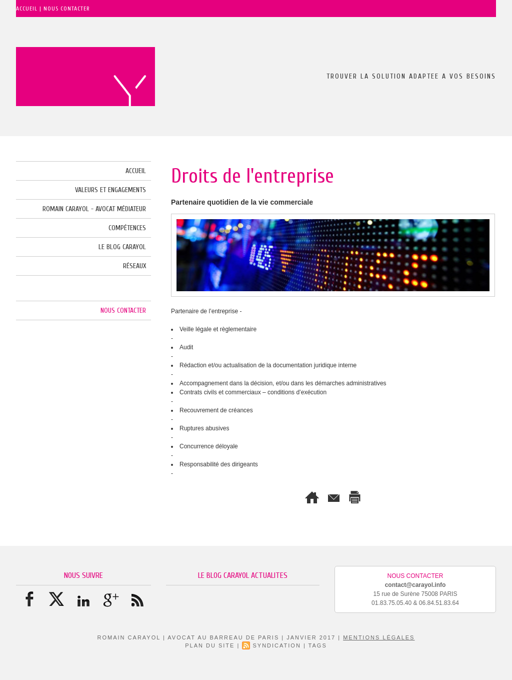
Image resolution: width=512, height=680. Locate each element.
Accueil (28, 8)
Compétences (127, 228)
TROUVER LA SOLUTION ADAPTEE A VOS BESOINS (411, 76)
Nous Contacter (123, 310)
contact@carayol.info (415, 584)
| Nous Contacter (65, 8)
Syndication (276, 645)
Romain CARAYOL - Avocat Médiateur (94, 209)
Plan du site (209, 645)
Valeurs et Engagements (110, 190)
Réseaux (134, 266)
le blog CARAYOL (122, 247)
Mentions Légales (378, 637)
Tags (317, 645)
